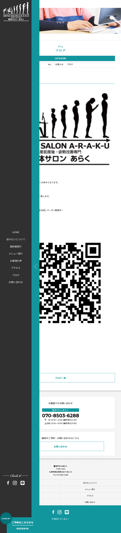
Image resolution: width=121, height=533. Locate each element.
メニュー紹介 (16, 253)
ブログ (15, 275)
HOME (15, 232)
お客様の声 (16, 260)
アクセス (15, 267)
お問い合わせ (16, 282)
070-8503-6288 (60, 416)
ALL (50, 64)
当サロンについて (15, 239)
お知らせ (59, 64)
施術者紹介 (16, 246)
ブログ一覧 (60, 378)
